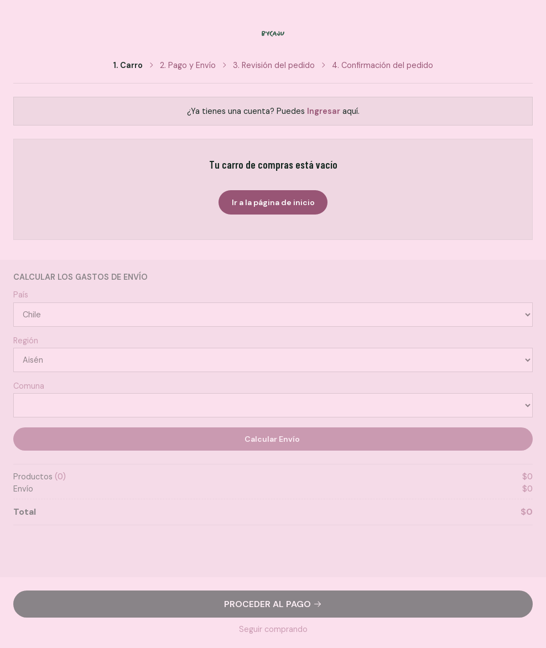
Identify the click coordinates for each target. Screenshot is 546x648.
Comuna (28, 386)
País (20, 295)
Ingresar (323, 111)
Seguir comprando (273, 629)
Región (25, 340)
